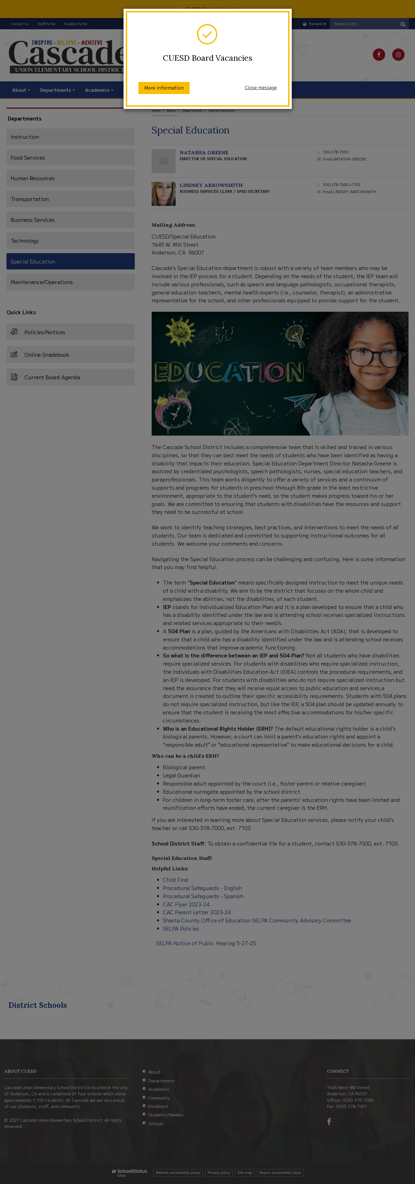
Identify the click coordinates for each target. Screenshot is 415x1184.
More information (164, 87)
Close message (261, 87)
